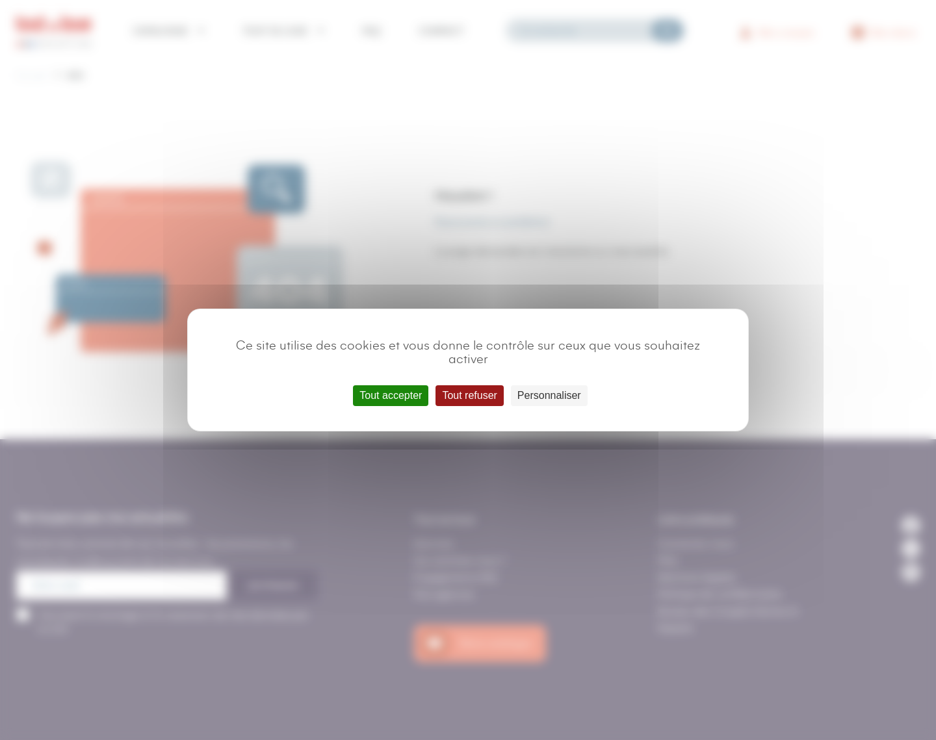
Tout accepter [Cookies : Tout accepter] (390, 395)
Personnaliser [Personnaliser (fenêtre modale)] (549, 395)
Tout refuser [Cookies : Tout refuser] (469, 395)
